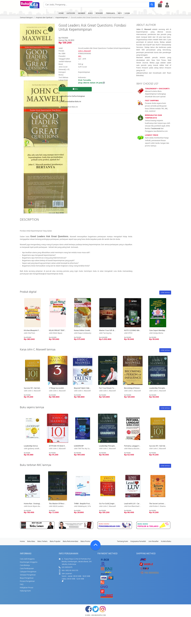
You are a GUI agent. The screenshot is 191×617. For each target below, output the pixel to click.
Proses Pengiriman (27, 581)
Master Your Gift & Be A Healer (111, 330)
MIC (80, 56)
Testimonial (155, 128)
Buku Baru (31, 541)
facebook (88, 609)
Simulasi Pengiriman (28, 574)
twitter (95, 609)
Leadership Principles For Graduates (163, 388)
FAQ (21, 584)
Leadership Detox (31, 446)
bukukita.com (100, 615)
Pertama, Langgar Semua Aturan (136, 446)
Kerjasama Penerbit (138, 541)
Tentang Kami (122, 541)
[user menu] (167, 5)
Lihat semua (165, 292)
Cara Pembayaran (27, 568)
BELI (75, 89)
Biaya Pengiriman (27, 578)
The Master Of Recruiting (59, 503)
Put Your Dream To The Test (110, 388)
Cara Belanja (25, 565)
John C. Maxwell (84, 51)
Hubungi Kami (25, 590)
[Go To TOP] (95, 545)
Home (22, 541)
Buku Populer (55, 541)
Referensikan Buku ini (68, 106)
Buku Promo (85, 541)
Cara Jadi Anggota (27, 559)
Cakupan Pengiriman (28, 571)
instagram (102, 609)
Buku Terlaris (42, 541)
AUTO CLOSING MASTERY (134, 330)
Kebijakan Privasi (26, 587)
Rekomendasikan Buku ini (70, 101)
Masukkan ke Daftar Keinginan (72, 96)
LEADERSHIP (79, 446)
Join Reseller (153, 541)
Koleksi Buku (166, 541)
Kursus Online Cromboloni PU (85, 330)
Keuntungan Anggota (28, 562)
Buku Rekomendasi (70, 541)
